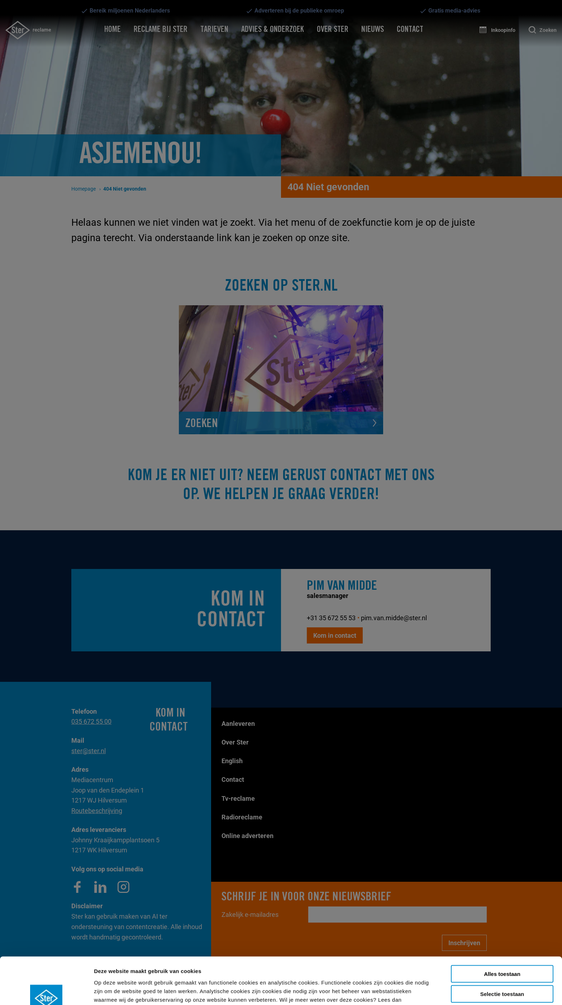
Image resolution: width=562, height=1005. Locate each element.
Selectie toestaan (502, 954)
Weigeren (502, 974)
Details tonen (322, 991)
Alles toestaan (502, 933)
